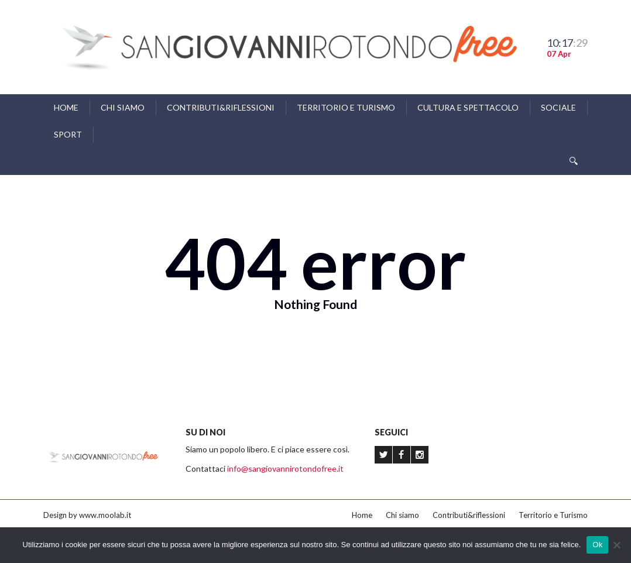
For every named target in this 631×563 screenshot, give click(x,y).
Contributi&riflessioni (221, 107)
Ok (597, 544)
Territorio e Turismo (346, 107)
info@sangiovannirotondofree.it (285, 468)
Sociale (558, 107)
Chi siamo (123, 107)
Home (66, 107)
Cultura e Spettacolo (468, 107)
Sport (68, 134)
